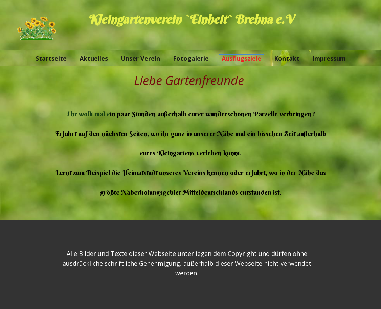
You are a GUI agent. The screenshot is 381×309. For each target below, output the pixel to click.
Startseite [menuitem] (51, 58)
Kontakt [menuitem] (286, 58)
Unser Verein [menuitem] (140, 58)
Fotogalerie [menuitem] (191, 58)
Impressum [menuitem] (329, 58)
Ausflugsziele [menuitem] (241, 58)
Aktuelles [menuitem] (94, 58)
